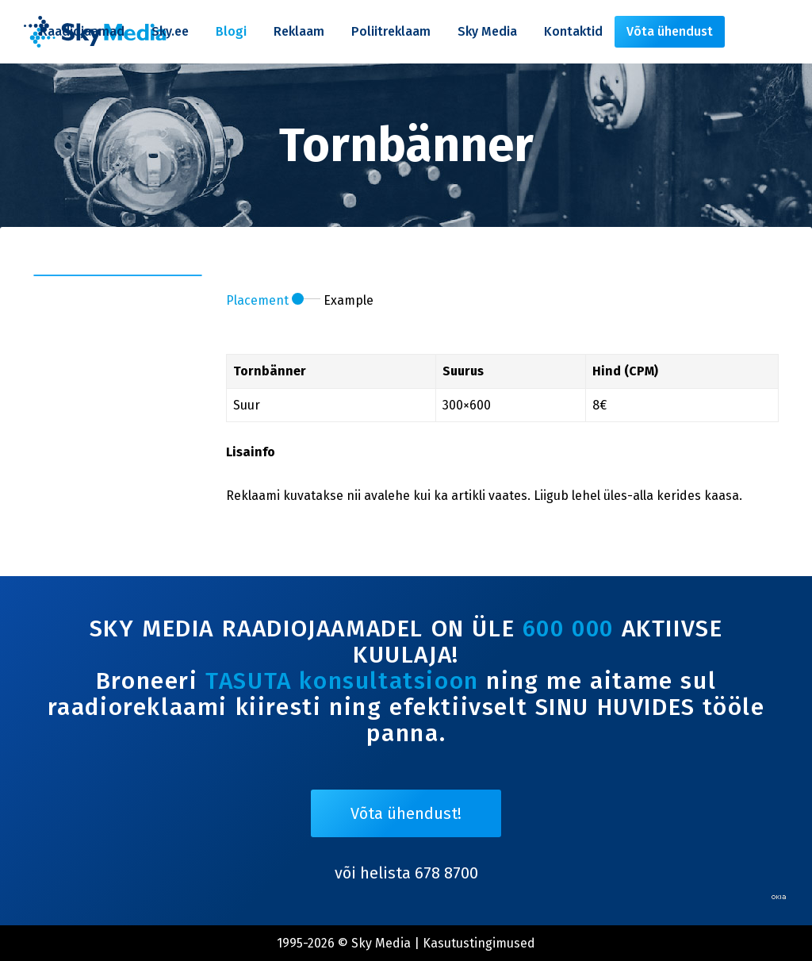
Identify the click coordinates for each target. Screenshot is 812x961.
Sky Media (487, 31)
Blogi (231, 31)
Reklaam (299, 31)
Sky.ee (170, 31)
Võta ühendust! (406, 813)
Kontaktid (573, 31)
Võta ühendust (669, 31)
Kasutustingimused (479, 943)
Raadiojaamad (82, 31)
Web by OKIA (778, 897)
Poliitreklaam (391, 31)
